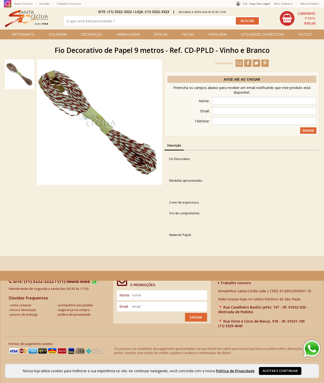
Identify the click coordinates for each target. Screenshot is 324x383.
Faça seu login (259, 3)
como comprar (20, 305)
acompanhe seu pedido (75, 305)
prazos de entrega (24, 314)
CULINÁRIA (58, 34)
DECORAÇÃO (91, 34)
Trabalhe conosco (234, 282)
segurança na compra (74, 310)
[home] (26, 26)
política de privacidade (74, 314)
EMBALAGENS (128, 34)
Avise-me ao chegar (242, 79)
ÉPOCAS (161, 34)
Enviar (196, 317)
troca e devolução (23, 310)
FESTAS (188, 34)
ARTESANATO (23, 34)
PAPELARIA (218, 34)
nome (124, 295)
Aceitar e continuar (280, 371)
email (123, 306)
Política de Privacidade (235, 370)
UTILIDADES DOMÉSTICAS (262, 34)
